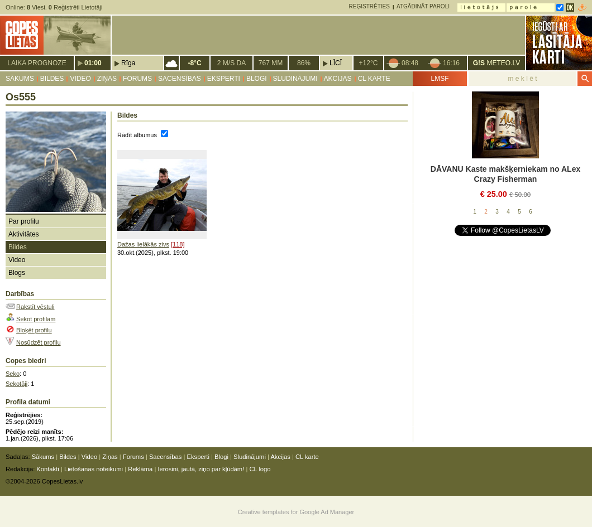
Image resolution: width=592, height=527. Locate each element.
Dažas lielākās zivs (143, 244)
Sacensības (179, 79)
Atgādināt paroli (423, 6)
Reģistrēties (369, 6)
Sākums (20, 79)
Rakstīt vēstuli (35, 306)
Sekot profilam (35, 319)
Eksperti (223, 79)
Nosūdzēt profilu (38, 342)
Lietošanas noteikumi (93, 469)
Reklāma (140, 469)
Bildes (52, 79)
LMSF (439, 79)
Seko (13, 373)
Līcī (336, 63)
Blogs (16, 273)
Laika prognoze (36, 63)
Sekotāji (16, 383)
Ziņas (107, 79)
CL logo (259, 469)
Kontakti (47, 469)
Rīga (128, 63)
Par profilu (23, 221)
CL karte (374, 79)
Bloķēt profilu (34, 330)
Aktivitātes (23, 234)
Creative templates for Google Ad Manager (296, 512)
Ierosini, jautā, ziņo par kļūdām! (200, 469)
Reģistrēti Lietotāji (76, 7)
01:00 (93, 63)
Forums (137, 79)
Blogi (256, 79)
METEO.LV (496, 63)
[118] (177, 244)
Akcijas (338, 79)
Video (80, 79)
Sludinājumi (295, 79)
